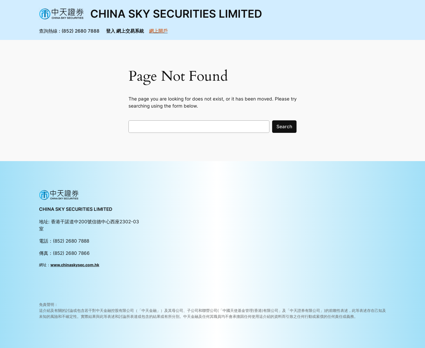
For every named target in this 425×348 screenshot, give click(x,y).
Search (284, 126)
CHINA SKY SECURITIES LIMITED (176, 13)
